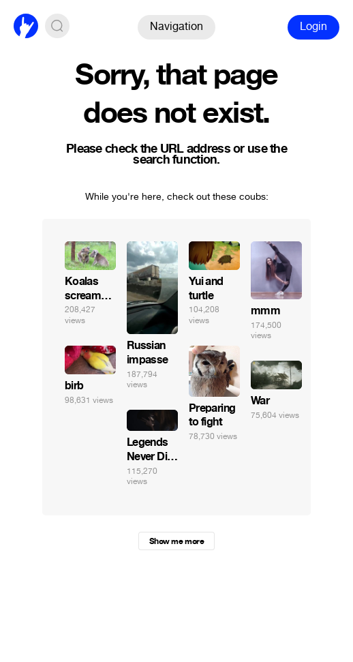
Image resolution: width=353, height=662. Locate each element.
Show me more (176, 541)
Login (313, 26)
